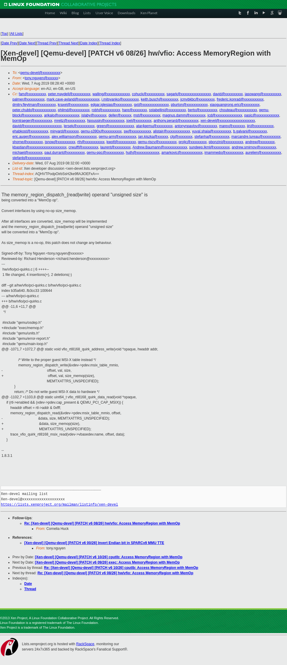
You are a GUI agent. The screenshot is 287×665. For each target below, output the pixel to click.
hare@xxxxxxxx (134, 110)
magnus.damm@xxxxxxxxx (184, 115)
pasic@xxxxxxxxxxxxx (261, 115)
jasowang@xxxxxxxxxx (263, 94)
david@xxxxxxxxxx (228, 94)
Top (4, 34)
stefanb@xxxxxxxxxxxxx (31, 158)
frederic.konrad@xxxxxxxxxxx (240, 99)
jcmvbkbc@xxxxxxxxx (197, 99)
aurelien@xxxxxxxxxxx (263, 153)
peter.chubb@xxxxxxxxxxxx (34, 110)
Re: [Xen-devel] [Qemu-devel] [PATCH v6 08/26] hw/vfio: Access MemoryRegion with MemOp (102, 523)
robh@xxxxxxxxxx (106, 110)
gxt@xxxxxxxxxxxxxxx (151, 105)
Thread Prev (47, 43)
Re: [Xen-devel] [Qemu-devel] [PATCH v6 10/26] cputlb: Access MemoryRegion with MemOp (121, 568)
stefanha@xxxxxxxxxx (211, 137)
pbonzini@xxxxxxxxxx (226, 142)
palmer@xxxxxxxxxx (28, 99)
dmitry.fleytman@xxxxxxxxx (34, 105)
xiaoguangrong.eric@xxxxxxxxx (234, 105)
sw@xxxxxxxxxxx (137, 131)
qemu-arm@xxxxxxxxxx (117, 137)
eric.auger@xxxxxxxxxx (31, 137)
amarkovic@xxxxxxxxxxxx (182, 153)
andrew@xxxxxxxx (260, 142)
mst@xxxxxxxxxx (147, 115)
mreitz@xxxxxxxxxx (69, 121)
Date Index (88, 43)
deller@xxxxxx (120, 115)
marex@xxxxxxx (232, 126)
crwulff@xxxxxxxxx (84, 147)
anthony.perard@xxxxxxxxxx (176, 121)
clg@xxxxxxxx (181, 137)
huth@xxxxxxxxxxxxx (142, 153)
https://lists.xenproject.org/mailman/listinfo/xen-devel (59, 504)
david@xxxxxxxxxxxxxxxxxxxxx (37, 126)
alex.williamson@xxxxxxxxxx (74, 137)
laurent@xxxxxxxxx (115, 147)
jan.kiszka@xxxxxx (153, 137)
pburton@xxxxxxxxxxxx (189, 105)
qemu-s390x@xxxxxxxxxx (101, 131)
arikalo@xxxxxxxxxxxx (62, 115)
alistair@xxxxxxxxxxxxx (171, 131)
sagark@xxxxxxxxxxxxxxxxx (189, 94)
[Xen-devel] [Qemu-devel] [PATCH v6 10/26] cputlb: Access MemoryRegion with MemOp (109, 557)
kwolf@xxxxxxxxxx (121, 142)
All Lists (16, 34)
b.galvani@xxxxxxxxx (250, 131)
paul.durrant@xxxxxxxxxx (64, 153)
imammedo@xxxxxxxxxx (224, 153)
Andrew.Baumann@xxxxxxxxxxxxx (160, 147)
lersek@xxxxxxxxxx (79, 126)
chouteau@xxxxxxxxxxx (238, 110)
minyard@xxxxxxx (64, 131)
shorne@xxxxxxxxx (27, 142)
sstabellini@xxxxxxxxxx (167, 110)
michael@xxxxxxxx (27, 153)
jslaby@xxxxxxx (94, 115)
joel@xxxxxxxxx (138, 121)
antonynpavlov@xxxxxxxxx (196, 126)
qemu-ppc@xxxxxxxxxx (105, 153)
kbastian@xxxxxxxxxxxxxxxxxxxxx (39, 147)
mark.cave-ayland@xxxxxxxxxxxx (73, 99)
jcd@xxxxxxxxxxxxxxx (224, 115)
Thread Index (109, 43)
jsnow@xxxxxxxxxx (60, 142)
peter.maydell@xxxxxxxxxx (69, 94)
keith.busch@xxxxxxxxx (159, 99)
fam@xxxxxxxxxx (32, 94)
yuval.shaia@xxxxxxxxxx (211, 131)
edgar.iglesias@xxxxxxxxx (111, 105)
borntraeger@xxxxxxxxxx (32, 121)
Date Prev (9, 43)
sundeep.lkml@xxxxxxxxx (209, 147)
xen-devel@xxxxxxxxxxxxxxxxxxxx (228, 121)
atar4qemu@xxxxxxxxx (154, 126)
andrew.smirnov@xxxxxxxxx (254, 147)
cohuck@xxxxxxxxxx (148, 94)
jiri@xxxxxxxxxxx (260, 126)
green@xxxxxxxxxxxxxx (115, 126)
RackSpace (85, 644)
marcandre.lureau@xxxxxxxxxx (255, 137)
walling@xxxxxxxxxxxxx (111, 94)
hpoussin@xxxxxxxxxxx (105, 121)
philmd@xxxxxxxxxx (74, 110)
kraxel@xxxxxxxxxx (73, 105)
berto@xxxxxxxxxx (202, 110)
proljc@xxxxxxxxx (193, 142)
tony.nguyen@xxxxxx (41, 78)
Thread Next (68, 43)
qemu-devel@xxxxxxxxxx (40, 73)
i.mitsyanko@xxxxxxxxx (120, 99)
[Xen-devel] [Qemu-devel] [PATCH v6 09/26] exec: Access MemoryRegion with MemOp (107, 562)
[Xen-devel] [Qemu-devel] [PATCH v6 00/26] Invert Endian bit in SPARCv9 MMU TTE (94, 543)
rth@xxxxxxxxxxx (90, 142)
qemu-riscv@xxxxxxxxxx (157, 142)
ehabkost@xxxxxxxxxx (30, 131)
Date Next (27, 43)
